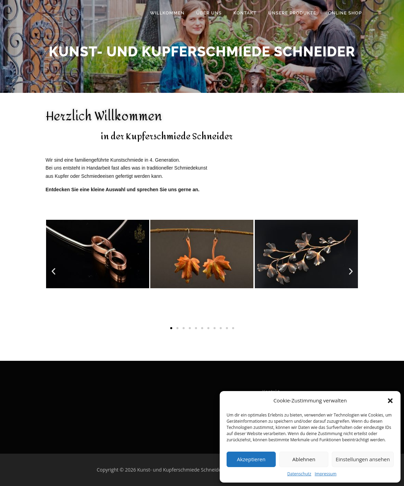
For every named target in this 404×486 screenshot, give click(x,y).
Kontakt (244, 12)
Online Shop (345, 12)
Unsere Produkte (292, 12)
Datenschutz (299, 474)
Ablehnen (303, 459)
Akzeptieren (251, 459)
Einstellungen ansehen (363, 459)
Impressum (325, 474)
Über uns (209, 12)
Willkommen (167, 12)
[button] (390, 400)
